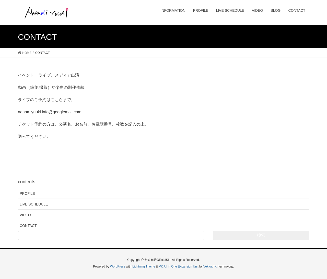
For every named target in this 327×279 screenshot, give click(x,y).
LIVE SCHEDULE (34, 204)
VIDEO (25, 215)
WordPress (117, 266)
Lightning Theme (143, 266)
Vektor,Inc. (210, 266)
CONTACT (28, 226)
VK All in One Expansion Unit (178, 266)
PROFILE (27, 193)
